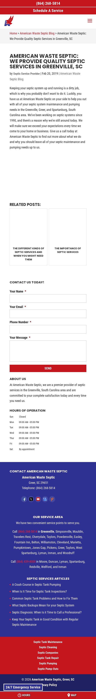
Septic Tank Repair (48, 658)
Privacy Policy (48, 685)
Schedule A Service (48, 10)
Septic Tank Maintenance (47, 642)
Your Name (18, 291)
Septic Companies (48, 652)
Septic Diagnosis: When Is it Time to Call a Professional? (47, 612)
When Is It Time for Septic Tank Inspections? (39, 591)
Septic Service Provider (26, 73)
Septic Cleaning (48, 647)
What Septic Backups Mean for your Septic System (43, 605)
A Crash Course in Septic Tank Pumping (36, 584)
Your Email (18, 307)
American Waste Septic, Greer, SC (53, 679)
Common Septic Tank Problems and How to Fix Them (45, 598)
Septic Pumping (48, 663)
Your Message (20, 337)
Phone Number (20, 322)
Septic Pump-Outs (48, 669)
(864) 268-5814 (48, 3)
